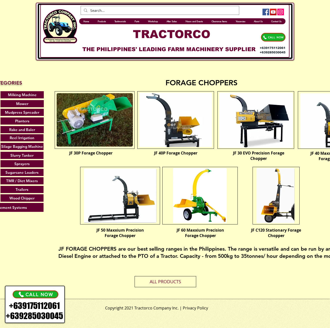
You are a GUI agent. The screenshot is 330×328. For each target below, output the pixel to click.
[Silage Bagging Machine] (22, 146)
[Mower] (22, 103)
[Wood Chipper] (22, 198)
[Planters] (22, 121)
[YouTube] (273, 12)
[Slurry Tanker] (22, 155)
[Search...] (159, 10)
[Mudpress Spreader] (22, 112)
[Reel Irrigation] (22, 137)
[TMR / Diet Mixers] (22, 180)
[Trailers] (22, 189)
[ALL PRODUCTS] (165, 281)
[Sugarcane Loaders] (22, 172)
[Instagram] (280, 12)
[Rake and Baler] (22, 129)
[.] (176, 307)
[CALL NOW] (273, 37)
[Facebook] (265, 12)
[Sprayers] (22, 163)
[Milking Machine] (22, 94)
